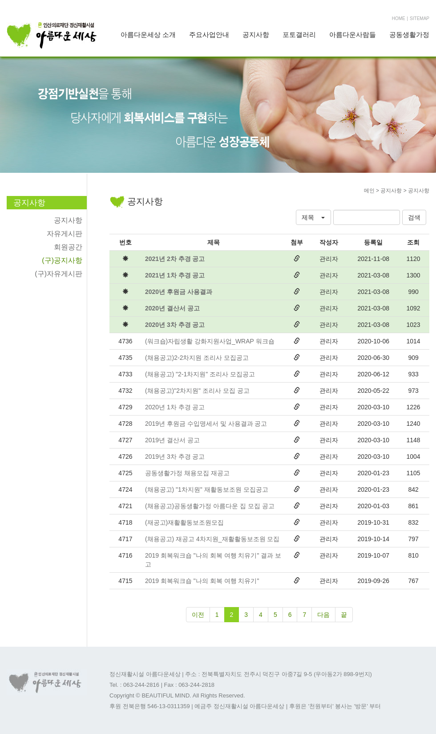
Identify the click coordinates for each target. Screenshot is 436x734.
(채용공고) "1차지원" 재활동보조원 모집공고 (206, 489)
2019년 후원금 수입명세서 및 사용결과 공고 (206, 423)
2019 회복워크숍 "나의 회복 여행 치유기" (202, 580)
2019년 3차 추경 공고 (175, 456)
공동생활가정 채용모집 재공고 (187, 473)
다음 (323, 614)
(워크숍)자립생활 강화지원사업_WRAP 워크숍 (210, 341)
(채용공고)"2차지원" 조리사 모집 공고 (197, 390)
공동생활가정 (409, 34)
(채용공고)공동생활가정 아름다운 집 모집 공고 (210, 506)
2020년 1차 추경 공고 (175, 407)
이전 (198, 614)
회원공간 (68, 247)
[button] (313, 217)
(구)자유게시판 (58, 273)
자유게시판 (64, 233)
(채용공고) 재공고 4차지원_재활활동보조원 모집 (212, 538)
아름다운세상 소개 (148, 34)
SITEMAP (419, 18)
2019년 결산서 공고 (172, 440)
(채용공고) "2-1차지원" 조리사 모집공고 (200, 374)
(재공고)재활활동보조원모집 (184, 522)
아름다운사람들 (352, 34)
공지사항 (255, 34)
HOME (398, 18)
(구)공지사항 (62, 260)
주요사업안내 (209, 34)
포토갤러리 (299, 34)
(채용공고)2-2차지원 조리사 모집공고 (197, 357)
